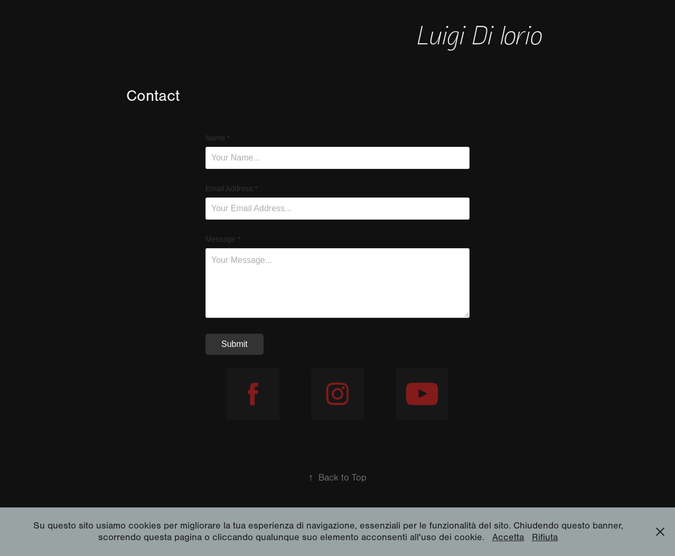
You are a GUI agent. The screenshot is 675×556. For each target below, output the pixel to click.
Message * (222, 239)
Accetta (508, 537)
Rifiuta (545, 537)
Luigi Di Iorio (483, 34)
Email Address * (231, 188)
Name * (217, 138)
